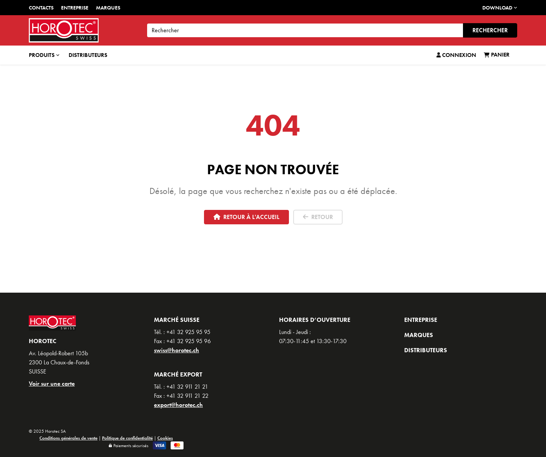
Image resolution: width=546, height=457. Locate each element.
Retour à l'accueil (246, 217)
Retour (318, 217)
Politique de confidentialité (127, 438)
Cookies (165, 438)
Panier (497, 54)
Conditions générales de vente (68, 438)
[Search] (305, 30)
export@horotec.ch (178, 405)
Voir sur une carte (52, 384)
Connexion (456, 55)
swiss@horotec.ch (176, 350)
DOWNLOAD (499, 7)
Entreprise (74, 7)
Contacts (41, 7)
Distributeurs (88, 55)
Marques (108, 7)
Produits (44, 55)
